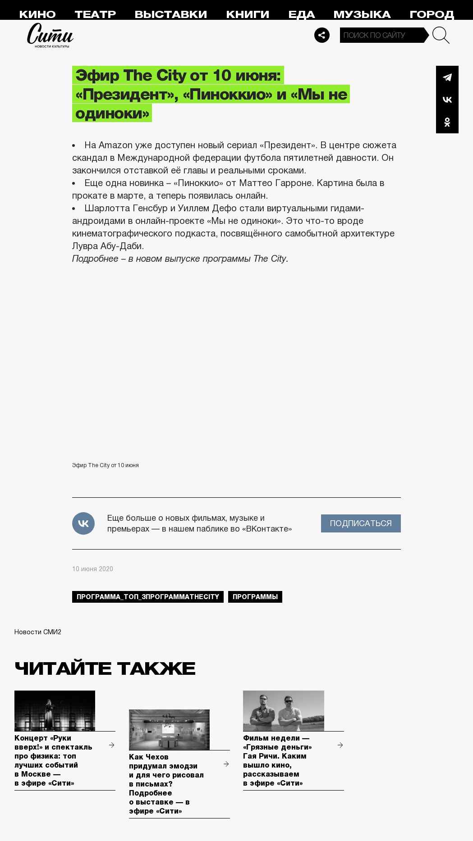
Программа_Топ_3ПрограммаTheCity (148, 596)
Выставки (170, 14)
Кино (37, 14)
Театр (95, 14)
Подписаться (361, 523)
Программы (255, 596)
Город (431, 14)
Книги (247, 14)
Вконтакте (447, 99)
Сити (50, 35)
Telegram (447, 77)
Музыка (361, 14)
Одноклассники (447, 122)
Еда (301, 14)
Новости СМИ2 (37, 632)
